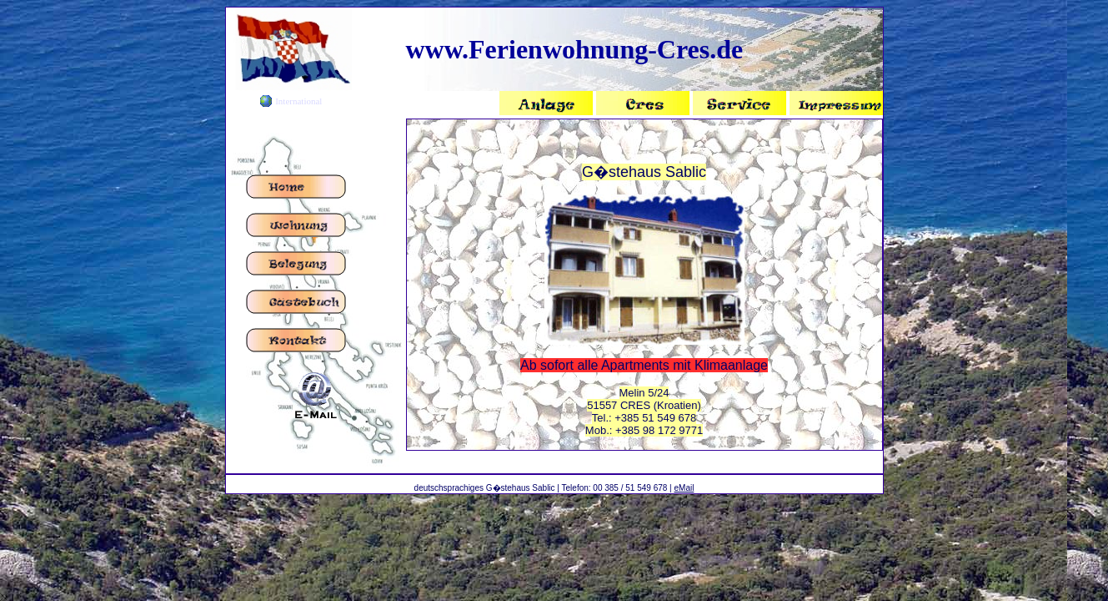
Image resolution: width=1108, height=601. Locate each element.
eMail (684, 487)
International (298, 101)
